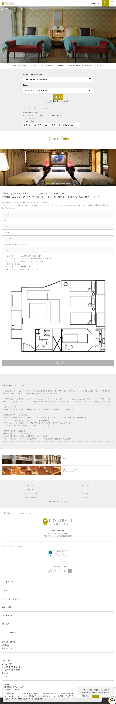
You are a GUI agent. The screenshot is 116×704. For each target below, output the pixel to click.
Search (58, 97)
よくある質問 (7, 664)
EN (94, 3)
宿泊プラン (34, 66)
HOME (6, 9)
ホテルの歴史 (7, 661)
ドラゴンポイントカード (11, 667)
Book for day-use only (57, 101)
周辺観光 (5, 645)
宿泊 (14, 66)
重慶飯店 (7, 684)
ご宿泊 (14, 9)
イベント (5, 676)
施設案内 (5, 624)
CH (98, 3)
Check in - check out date (32, 74)
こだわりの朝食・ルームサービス (79, 66)
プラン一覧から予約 (30, 118)
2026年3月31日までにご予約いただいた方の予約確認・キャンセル (44, 115)
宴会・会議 (6, 607)
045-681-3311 (52, 536)
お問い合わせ (7, 648)
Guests (25, 85)
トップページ (7, 582)
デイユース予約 (29, 121)
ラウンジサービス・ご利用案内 (53, 66)
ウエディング (7, 615)
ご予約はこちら (58, 363)
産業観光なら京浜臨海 (11, 690)
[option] (58, 167)
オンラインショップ (10, 632)
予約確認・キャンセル (31, 112)
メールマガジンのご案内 (11, 670)
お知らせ (5, 673)
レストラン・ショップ (11, 599)
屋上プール (99, 66)
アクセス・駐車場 (8, 642)
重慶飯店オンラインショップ (14, 687)
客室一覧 (23, 9)
